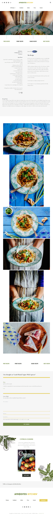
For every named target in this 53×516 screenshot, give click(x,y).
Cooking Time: (17, 52)
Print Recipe (20, 41)
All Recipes (12, 7)
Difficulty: (20, 51)
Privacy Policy (20, 419)
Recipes (7, 500)
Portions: (20, 54)
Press (35, 7)
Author (28, 7)
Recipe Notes (5, 99)
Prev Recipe (6, 41)
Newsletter (43, 500)
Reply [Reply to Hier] (4, 388)
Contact (41, 7)
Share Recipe (33, 41)
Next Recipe (46, 41)
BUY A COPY (26, 475)
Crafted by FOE (41, 513)
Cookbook (21, 7)
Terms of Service (25, 419)
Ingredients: (20, 57)
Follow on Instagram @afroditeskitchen (12, 484)
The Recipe (31, 55)
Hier (4, 382)
